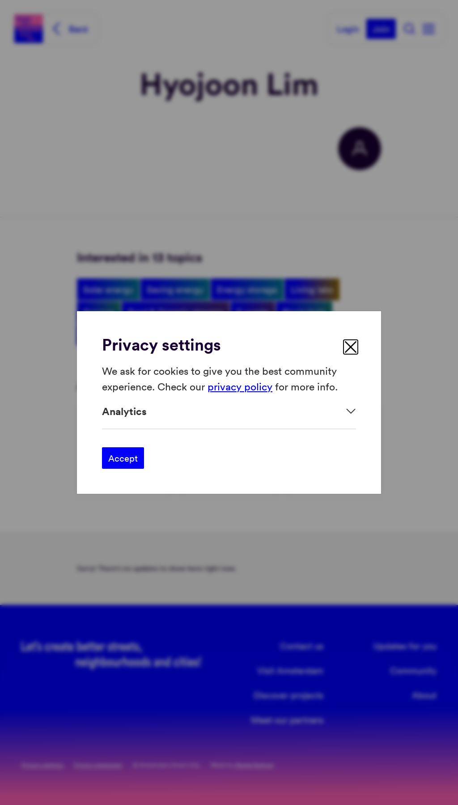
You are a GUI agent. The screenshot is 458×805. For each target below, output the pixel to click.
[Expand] (229, 411)
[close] (351, 347)
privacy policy (240, 385)
